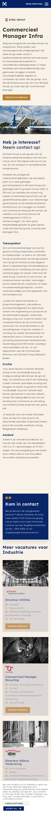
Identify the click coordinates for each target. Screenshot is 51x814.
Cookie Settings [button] (14, 803)
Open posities (34, 4)
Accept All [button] (11, 808)
